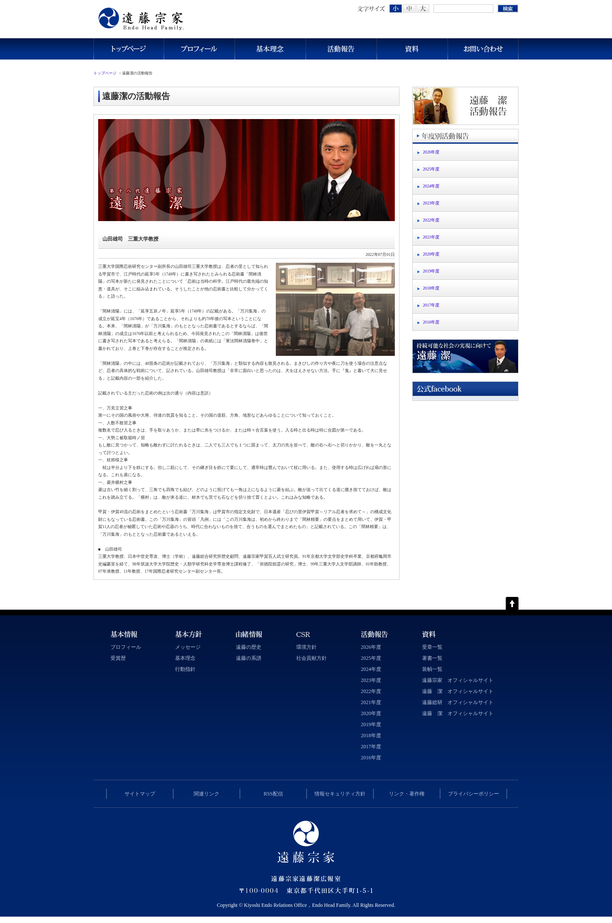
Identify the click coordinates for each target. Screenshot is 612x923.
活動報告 (341, 49)
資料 (412, 49)
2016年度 (431, 322)
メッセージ (188, 647)
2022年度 (431, 220)
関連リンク (206, 794)
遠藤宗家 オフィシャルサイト (457, 680)
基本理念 (270, 49)
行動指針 (185, 669)
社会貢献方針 (311, 658)
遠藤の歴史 (248, 647)
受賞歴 (118, 658)
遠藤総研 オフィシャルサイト (457, 702)
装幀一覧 (432, 669)
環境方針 (306, 647)
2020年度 (431, 254)
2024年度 (431, 186)
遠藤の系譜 (248, 658)
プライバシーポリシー (473, 794)
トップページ (129, 49)
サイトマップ (140, 794)
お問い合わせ (483, 49)
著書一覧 (432, 658)
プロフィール (199, 49)
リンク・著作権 (407, 794)
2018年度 (431, 288)
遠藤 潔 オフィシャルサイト (457, 691)
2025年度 (431, 169)
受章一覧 (432, 647)
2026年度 (431, 152)
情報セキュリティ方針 (340, 794)
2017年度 (431, 305)
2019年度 (431, 271)
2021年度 (431, 237)
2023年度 (431, 203)
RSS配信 (273, 794)
